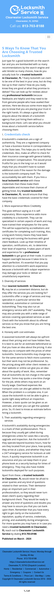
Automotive (44, 569)
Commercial (30, 569)
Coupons (27, 572)
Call (27, 590)
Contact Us (39, 572)
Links (48, 576)
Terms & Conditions (12, 576)
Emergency (15, 572)
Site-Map (39, 576)
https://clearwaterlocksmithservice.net (27, 562)
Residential (17, 569)
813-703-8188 (33, 25)
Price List (28, 576)
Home (6, 569)
